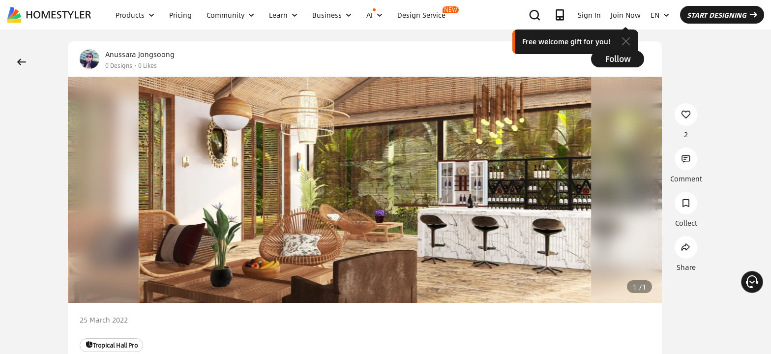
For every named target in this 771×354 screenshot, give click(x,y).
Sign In (589, 14)
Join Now (626, 14)
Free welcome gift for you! (566, 41)
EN (660, 14)
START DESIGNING (722, 14)
